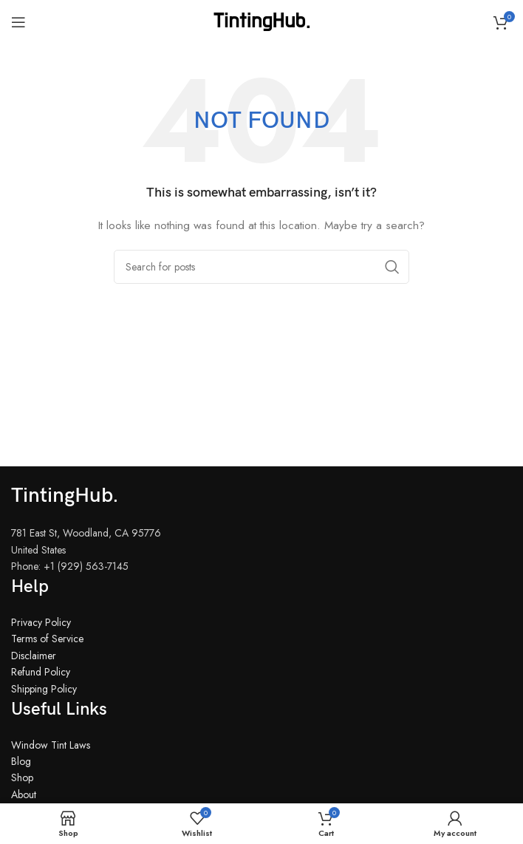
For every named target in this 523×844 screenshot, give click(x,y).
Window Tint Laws (50, 745)
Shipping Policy (44, 688)
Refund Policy (40, 671)
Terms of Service (47, 638)
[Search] (261, 267)
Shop (22, 777)
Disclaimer (33, 655)
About (23, 794)
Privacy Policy (41, 622)
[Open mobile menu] (18, 22)
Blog (21, 761)
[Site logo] (262, 20)
